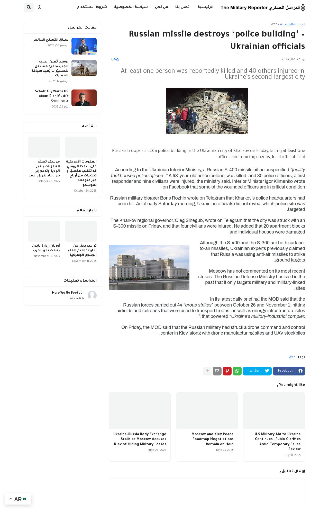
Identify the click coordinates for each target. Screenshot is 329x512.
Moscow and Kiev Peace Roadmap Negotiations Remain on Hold (212, 439)
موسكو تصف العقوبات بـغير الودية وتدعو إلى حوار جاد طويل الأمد (44, 169)
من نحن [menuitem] (161, 7)
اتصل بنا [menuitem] (182, 7)
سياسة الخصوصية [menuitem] (131, 7)
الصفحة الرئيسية (292, 24)
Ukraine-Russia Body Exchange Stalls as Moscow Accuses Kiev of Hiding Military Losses (139, 439)
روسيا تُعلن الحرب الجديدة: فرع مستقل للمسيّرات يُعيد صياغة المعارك (49, 69)
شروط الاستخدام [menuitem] (92, 7)
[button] (39, 7)
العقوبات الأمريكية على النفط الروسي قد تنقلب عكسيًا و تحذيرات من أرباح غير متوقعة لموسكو (81, 173)
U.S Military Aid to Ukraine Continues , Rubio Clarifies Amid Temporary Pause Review (278, 442)
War (274, 24)
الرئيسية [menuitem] (205, 7)
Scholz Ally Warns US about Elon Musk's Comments (51, 96)
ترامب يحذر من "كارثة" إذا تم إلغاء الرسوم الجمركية (82, 250)
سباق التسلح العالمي (50, 40)
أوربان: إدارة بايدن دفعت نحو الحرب (46, 248)
